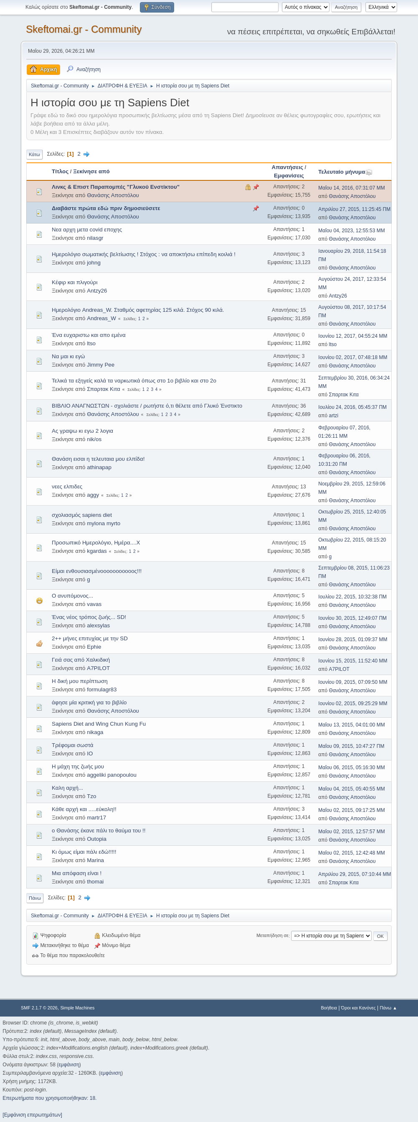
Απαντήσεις (287, 167)
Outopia (96, 839)
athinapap (99, 467)
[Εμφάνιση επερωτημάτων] (32, 1115)
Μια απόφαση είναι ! (76, 873)
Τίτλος (60, 171)
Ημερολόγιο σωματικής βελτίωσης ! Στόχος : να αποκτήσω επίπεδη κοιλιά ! (144, 254)
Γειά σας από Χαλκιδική (81, 660)
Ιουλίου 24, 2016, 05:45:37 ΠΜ (352, 407)
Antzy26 (97, 291)
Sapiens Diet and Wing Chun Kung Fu (99, 724)
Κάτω (34, 154)
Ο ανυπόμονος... (72, 596)
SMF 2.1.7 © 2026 (39, 1007)
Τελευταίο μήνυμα (345, 172)
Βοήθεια (329, 1007)
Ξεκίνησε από (91, 171)
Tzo (91, 796)
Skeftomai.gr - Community (84, 29)
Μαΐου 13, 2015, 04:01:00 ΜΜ (351, 725)
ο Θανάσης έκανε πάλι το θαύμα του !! (98, 830)
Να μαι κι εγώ (68, 356)
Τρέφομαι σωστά (72, 745)
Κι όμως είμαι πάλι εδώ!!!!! (84, 852)
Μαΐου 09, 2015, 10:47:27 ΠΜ (351, 746)
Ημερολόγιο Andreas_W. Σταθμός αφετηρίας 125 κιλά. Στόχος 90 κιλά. (138, 310)
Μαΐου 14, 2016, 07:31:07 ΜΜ (351, 188)
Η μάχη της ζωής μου (78, 766)
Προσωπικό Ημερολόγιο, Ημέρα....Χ (96, 542)
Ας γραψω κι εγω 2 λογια (82, 431)
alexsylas (98, 625)
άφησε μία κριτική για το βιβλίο (89, 702)
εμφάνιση (68, 1065)
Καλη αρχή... (67, 788)
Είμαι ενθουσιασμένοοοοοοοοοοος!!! (97, 571)
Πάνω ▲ (388, 1007)
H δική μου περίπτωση (80, 681)
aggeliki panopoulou (112, 775)
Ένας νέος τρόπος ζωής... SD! (89, 617)
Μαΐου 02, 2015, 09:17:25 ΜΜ (351, 810)
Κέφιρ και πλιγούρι (74, 282)
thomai (95, 881)
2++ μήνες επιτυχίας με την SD (90, 638)
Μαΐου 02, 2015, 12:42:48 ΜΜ (351, 853)
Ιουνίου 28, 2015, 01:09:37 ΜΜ (352, 639)
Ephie (94, 647)
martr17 (96, 817)
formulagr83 (102, 689)
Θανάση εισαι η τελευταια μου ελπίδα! (98, 459)
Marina (95, 860)
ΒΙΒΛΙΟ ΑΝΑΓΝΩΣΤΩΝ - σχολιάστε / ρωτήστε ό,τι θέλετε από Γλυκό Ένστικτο (147, 406)
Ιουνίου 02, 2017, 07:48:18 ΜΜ (352, 357)
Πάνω (35, 898)
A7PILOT (98, 668)
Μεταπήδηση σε (272, 935)
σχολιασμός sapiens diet (82, 515)
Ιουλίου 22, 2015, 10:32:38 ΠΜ (352, 597)
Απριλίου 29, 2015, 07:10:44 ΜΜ (354, 874)
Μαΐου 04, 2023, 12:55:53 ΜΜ (351, 231)
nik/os (94, 439)
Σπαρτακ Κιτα (103, 389)
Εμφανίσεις (289, 175)
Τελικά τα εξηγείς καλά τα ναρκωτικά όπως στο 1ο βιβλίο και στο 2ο (134, 380)
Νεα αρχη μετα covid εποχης (87, 229)
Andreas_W (101, 318)
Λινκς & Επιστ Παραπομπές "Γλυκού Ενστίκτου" (116, 187)
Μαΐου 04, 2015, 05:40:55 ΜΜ (351, 789)
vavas (94, 604)
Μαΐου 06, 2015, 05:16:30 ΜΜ (351, 767)
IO (90, 753)
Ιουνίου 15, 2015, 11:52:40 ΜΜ (352, 661)
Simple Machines (77, 1007)
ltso (91, 343)
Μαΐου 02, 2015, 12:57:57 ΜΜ (351, 831)
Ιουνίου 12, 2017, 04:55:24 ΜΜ (352, 336)
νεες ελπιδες (67, 486)
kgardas (96, 551)
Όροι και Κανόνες (358, 1007)
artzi (334, 416)
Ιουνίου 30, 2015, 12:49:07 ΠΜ (352, 618)
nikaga (95, 732)
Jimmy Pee (100, 365)
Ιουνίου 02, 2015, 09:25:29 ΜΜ (352, 703)
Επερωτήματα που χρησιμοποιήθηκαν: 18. (49, 1098)
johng (94, 262)
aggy (93, 495)
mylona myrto (103, 523)
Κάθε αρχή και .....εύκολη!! (84, 809)
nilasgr (95, 238)
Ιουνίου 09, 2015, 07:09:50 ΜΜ (352, 682)
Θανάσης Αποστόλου (113, 195)
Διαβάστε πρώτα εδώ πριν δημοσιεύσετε (106, 208)
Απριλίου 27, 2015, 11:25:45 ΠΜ (354, 209)
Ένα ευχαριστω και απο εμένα (89, 335)
